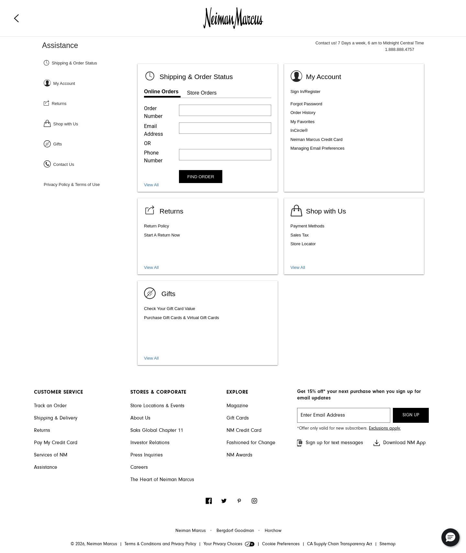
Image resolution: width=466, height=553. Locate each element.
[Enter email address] (225, 128)
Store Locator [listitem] (303, 243)
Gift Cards (238, 418)
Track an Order (50, 406)
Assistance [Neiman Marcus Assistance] (60, 45)
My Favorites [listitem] (303, 121)
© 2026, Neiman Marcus (94, 544)
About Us (140, 418)
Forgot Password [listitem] (306, 103)
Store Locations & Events (157, 406)
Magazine (237, 406)
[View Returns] (163, 210)
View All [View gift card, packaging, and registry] (151, 358)
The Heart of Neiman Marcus (162, 479)
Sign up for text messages (329, 443)
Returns (42, 430)
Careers (139, 467)
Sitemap (387, 544)
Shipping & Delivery (55, 418)
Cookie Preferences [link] (281, 544)
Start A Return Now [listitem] (162, 235)
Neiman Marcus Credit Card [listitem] (317, 139)
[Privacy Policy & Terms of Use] (90, 184)
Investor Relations (150, 442)
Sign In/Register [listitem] (306, 91)
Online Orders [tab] (161, 91)
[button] (450, 537)
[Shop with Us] (90, 123)
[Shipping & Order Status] (90, 62)
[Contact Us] (90, 164)
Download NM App (399, 443)
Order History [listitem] (303, 112)
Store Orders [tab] (202, 93)
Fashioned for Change (251, 442)
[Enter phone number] (225, 154)
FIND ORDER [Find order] (200, 176)
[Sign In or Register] (90, 83)
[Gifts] (90, 143)
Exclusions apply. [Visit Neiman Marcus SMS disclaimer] (385, 428)
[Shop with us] (318, 210)
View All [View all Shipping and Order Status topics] (151, 184)
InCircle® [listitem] (299, 130)
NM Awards (239, 455)
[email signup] (343, 415)
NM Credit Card (244, 430)
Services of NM (50, 455)
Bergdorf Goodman (235, 531)
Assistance (45, 467)
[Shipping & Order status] (188, 75)
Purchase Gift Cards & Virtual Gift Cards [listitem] (181, 317)
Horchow (273, 531)
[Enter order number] (225, 110)
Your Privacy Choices (229, 544)
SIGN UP (411, 415)
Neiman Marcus (190, 531)
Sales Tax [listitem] (300, 235)
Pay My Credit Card (55, 442)
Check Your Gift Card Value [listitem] (169, 308)
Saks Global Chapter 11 (156, 430)
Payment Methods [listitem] (308, 226)
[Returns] (90, 103)
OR (147, 143)
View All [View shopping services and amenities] (298, 267)
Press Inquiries (146, 455)
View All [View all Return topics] (151, 267)
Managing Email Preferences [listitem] (318, 148)
